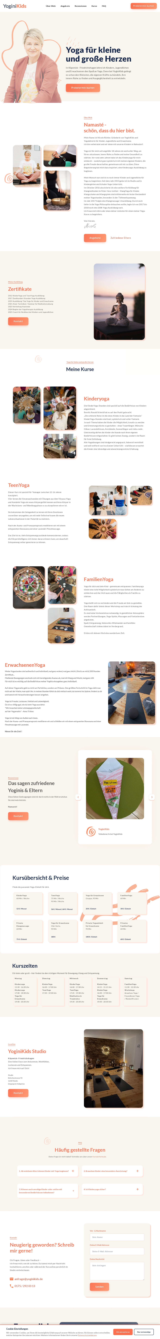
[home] (14, 6)
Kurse (94, 6)
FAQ (104, 6)
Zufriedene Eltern (121, 241)
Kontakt (18, 324)
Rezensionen (81, 6)
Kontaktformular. (99, 1160)
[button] (78, 800)
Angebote (65, 6)
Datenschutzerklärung (87, 1335)
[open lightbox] (113, 1068)
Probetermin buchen (143, 6)
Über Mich (51, 6)
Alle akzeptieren (123, 1332)
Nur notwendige (144, 1332)
